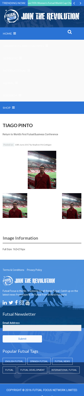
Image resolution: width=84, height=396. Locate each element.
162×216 (17, 249)
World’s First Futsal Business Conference (36, 134)
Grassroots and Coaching (23, 45)
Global (8, 83)
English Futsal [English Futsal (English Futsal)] (14, 361)
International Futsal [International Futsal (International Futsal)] (64, 370)
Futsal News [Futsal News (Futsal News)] (62, 361)
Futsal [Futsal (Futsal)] (9, 370)
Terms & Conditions (13, 270)
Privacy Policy (34, 270)
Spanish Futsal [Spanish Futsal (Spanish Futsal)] (39, 361)
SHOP (7, 107)
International (14, 70)
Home (7, 33)
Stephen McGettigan (41, 144)
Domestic (10, 58)
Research (10, 95)
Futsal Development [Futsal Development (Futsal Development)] (32, 370)
